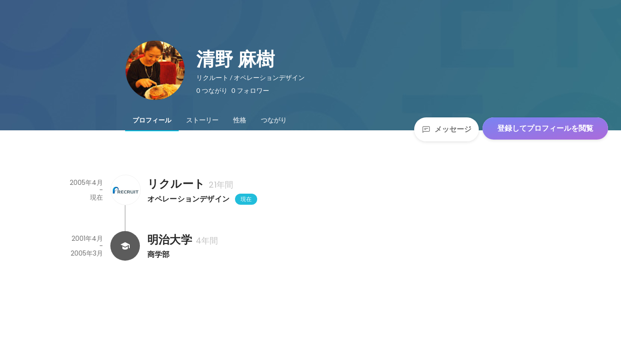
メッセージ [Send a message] (446, 129)
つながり (274, 120)
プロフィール (152, 120)
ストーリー (202, 120)
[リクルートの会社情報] (125, 190)
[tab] (152, 120)
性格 (239, 120)
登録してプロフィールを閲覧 (545, 128)
